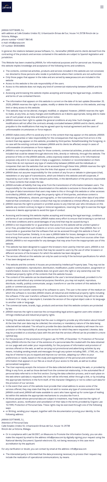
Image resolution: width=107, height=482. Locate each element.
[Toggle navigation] (101, 6)
